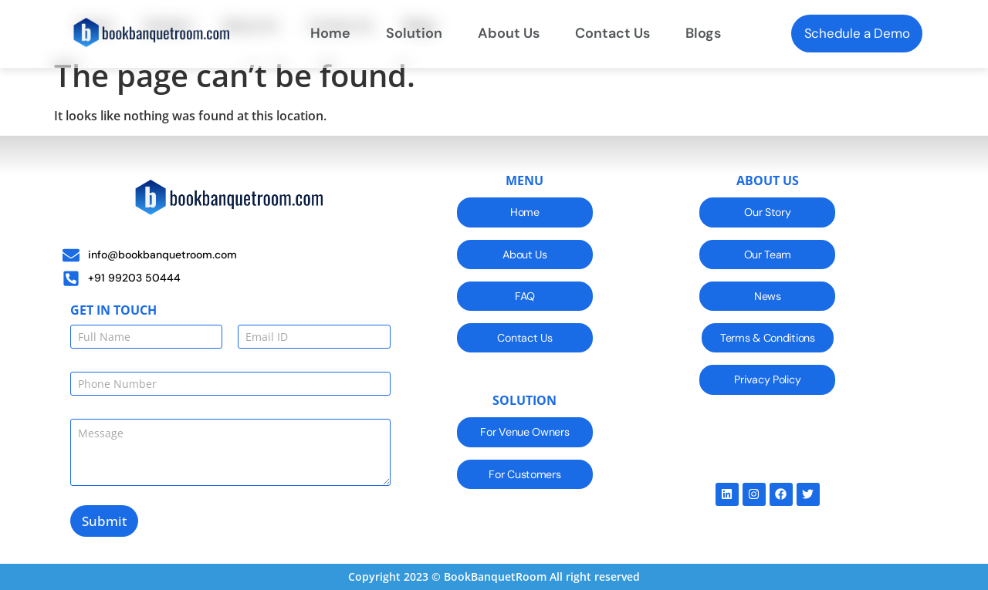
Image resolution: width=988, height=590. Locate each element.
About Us (509, 33)
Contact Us (612, 33)
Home (330, 33)
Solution (414, 33)
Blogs (703, 33)
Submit (104, 521)
